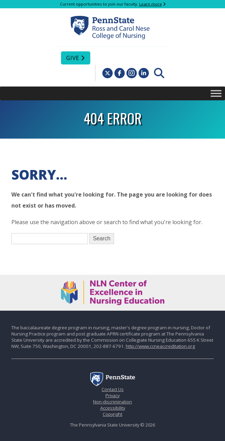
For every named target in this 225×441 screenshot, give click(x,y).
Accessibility (112, 408)
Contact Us (113, 389)
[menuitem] (159, 73)
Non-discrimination (112, 402)
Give (72, 58)
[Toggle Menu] (216, 93)
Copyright (112, 414)
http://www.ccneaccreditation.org (160, 346)
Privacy (112, 395)
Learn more (150, 4)
